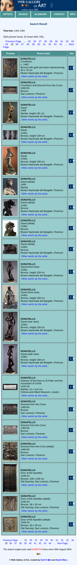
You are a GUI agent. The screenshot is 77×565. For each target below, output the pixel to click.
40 (38, 44)
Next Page (62, 543)
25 (29, 41)
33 (72, 41)
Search (23, 14)
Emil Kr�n (46, 560)
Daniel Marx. (62, 560)
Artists (7, 14)
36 (16, 44)
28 (45, 41)
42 (49, 44)
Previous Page (13, 41)
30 (56, 41)
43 (55, 44)
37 (22, 44)
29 (51, 41)
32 (67, 41)
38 (28, 44)
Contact (59, 14)
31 (61, 41)
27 (40, 41)
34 (6, 44)
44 (60, 44)
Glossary (41, 14)
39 (33, 44)
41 (44, 44)
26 (34, 41)
